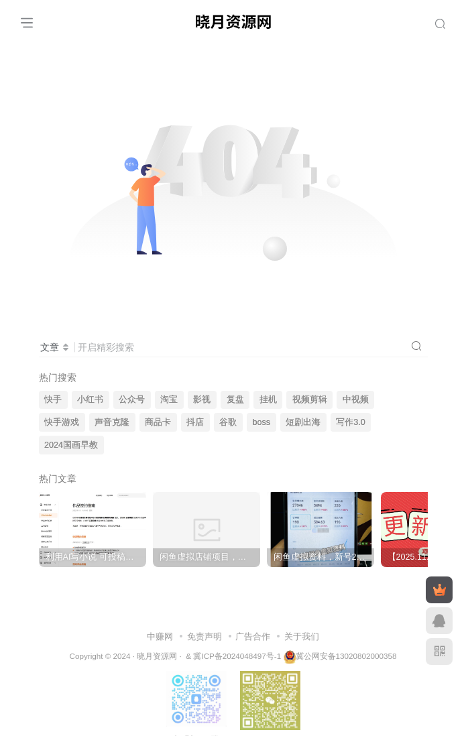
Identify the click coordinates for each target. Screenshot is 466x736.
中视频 (356, 399)
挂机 (268, 399)
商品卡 (158, 422)
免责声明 (204, 636)
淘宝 (169, 399)
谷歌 (228, 422)
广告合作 (252, 636)
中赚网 (160, 636)
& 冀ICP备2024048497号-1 (233, 656)
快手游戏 (61, 422)
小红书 (90, 399)
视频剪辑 (309, 399)
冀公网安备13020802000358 (346, 656)
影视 (202, 399)
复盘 (235, 399)
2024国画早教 (71, 445)
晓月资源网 (157, 656)
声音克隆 (112, 422)
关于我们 (301, 636)
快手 (53, 399)
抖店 (195, 422)
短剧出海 (303, 422)
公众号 (132, 399)
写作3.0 (350, 422)
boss (262, 422)
